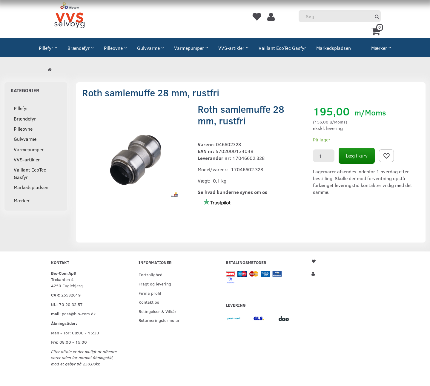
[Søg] (377, 16)
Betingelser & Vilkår (157, 311)
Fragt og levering (155, 284)
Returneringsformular (159, 320)
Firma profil (150, 293)
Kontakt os (149, 302)
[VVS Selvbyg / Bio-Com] (69, 16)
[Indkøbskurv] (376, 30)
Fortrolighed (150, 274)
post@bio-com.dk (79, 313)
